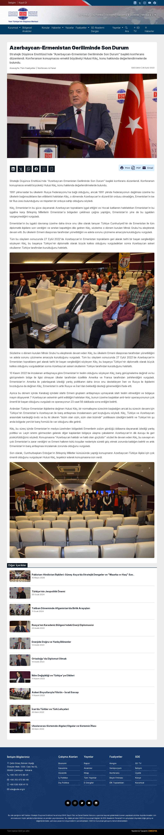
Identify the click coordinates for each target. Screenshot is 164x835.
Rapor (87, 763)
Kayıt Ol (23, 2)
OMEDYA (152, 831)
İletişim (12, 2)
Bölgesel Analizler (27, 29)
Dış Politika (63, 783)
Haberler (149, 29)
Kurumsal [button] (13, 27)
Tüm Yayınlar (90, 778)
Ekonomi (62, 763)
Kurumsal (139, 783)
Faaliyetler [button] (81, 27)
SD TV (137, 29)
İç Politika (63, 778)
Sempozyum (116, 768)
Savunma (62, 768)
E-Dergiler (89, 783)
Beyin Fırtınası (116, 778)
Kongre (113, 763)
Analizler (88, 768)
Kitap (86, 773)
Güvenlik (62, 773)
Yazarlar (69, 27)
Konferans (114, 773)
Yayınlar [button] (116, 27)
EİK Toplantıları (117, 783)
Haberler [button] (57, 27)
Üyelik (138, 773)
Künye (138, 778)
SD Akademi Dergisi (97, 29)
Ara (127, 29)
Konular (46, 27)
